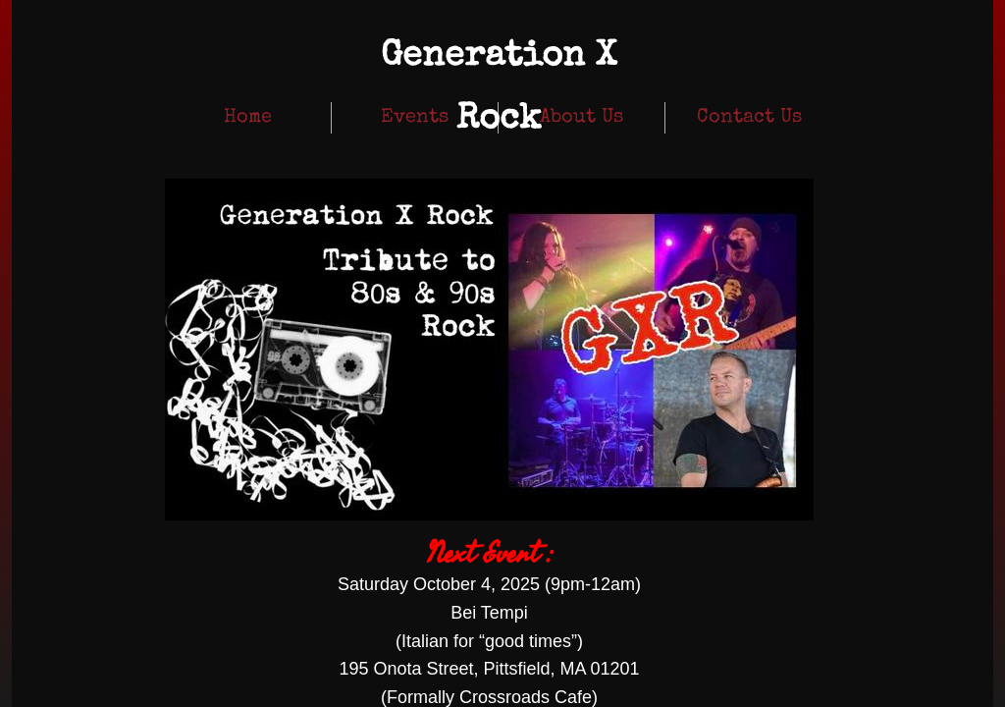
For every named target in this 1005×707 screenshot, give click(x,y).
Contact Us (749, 118)
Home (248, 118)
